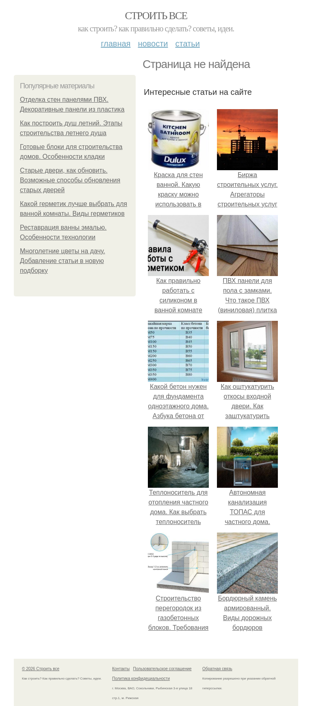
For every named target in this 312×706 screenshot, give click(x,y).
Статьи (187, 43)
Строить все (156, 16)
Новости (153, 43)
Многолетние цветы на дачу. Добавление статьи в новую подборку (62, 261)
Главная (115, 43)
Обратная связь (217, 669)
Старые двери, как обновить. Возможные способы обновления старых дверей (70, 180)
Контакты (121, 669)
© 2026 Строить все (40, 669)
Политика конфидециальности (141, 678)
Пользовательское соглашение (162, 669)
